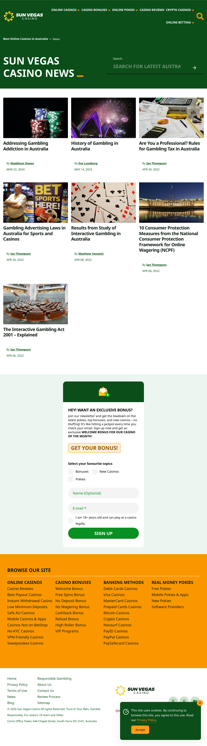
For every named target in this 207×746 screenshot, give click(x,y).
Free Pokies (161, 588)
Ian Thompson (156, 163)
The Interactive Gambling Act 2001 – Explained (33, 332)
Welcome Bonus (69, 588)
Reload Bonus (67, 619)
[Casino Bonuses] (109, 10)
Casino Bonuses (94, 10)
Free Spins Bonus (70, 594)
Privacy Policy (17, 684)
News (11, 696)
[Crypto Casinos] (193, 10)
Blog (10, 703)
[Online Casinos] (78, 10)
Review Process (48, 696)
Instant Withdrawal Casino (29, 600)
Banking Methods (124, 582)
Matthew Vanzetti (91, 254)
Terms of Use (17, 690)
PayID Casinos (116, 631)
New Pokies (161, 600)
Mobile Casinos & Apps (26, 619)
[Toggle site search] (200, 16)
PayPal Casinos (116, 637)
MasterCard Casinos (121, 600)
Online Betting (178, 22)
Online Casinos (63, 10)
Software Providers (168, 606)
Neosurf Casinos (117, 625)
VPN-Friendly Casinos (25, 637)
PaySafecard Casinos (121, 643)
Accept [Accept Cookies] (140, 730)
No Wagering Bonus (72, 606)
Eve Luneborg (88, 163)
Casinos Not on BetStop (27, 625)
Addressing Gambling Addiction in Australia (25, 146)
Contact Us (45, 690)
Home (12, 678)
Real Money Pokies (172, 582)
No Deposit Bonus (70, 600)
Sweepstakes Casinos (25, 643)
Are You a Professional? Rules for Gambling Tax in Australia (169, 146)
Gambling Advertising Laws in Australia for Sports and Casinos (34, 233)
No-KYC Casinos (20, 631)
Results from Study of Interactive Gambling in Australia (96, 233)
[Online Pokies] (136, 10)
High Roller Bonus (70, 625)
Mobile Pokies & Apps (170, 594)
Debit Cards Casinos (120, 588)
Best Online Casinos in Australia (25, 39)
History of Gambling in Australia (94, 146)
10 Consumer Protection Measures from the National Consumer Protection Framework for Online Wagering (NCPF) (168, 239)
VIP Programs (67, 631)
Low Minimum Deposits (27, 606)
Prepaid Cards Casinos (123, 606)
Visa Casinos (114, 594)
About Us (44, 684)
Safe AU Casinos (21, 613)
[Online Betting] (193, 22)
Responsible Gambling (54, 678)
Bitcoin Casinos (116, 613)
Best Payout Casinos (24, 594)
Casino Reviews (152, 10)
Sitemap (43, 703)
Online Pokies (123, 10)
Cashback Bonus (69, 613)
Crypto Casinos (178, 10)
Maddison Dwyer (22, 163)
